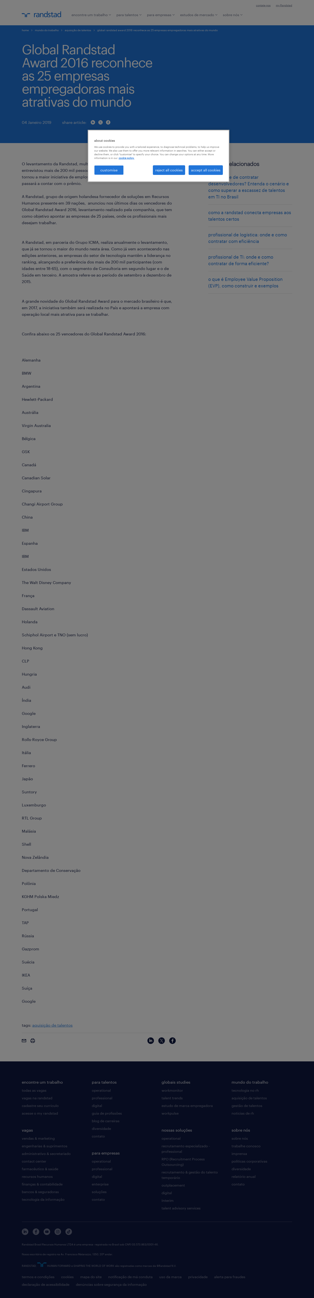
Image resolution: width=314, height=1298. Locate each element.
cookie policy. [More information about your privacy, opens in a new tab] (126, 158)
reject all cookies (169, 170)
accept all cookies (205, 170)
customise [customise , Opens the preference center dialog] (109, 170)
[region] (158, 156)
